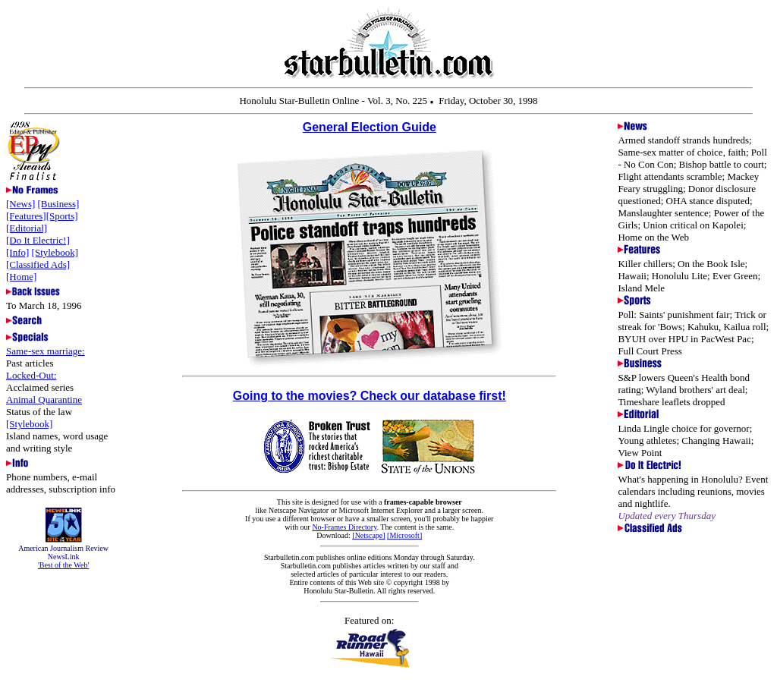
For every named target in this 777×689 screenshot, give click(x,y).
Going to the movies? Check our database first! (369, 395)
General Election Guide (369, 127)
